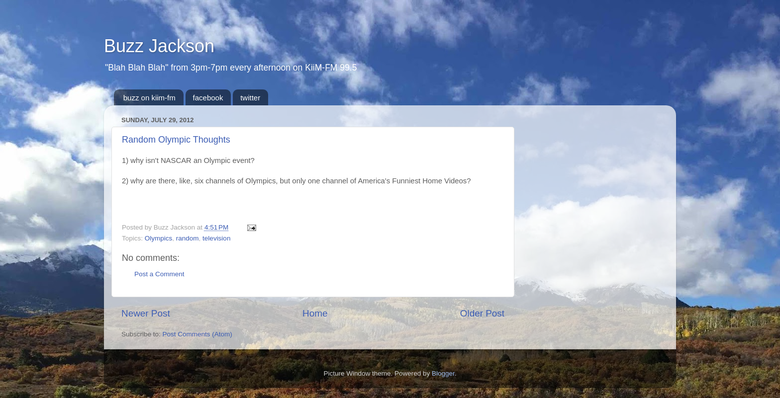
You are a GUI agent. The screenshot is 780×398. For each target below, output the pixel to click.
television (216, 238)
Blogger (443, 373)
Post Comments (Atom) (197, 334)
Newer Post (145, 313)
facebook (208, 97)
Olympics (159, 238)
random (187, 238)
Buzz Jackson (159, 46)
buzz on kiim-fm (149, 97)
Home (314, 313)
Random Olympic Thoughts (176, 140)
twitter (250, 97)
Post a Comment (159, 274)
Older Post (482, 313)
